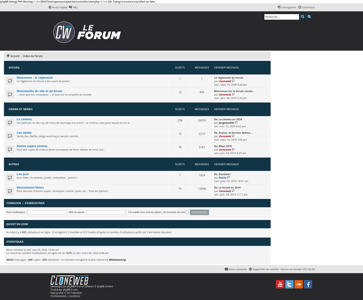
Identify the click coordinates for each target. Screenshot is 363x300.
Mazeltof (77, 292)
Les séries (24, 132)
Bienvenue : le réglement (35, 77)
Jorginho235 (226, 122)
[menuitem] (73, 7)
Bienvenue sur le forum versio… (234, 91)
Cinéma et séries (21, 109)
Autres (14, 164)
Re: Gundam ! (222, 174)
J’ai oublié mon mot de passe (144, 212)
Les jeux (23, 174)
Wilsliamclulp (117, 259)
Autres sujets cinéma (32, 146)
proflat (59, 292)
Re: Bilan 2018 (223, 146)
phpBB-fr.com (70, 289)
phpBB (70, 286)
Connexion (13, 203)
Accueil (14, 67)
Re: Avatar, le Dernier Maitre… (233, 132)
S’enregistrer (34, 203)
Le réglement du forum (228, 77)
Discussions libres (30, 187)
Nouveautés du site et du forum (39, 91)
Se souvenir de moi (176, 212)
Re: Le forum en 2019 (227, 187)
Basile (222, 177)
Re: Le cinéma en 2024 (228, 119)
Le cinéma (24, 119)
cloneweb (225, 81)
